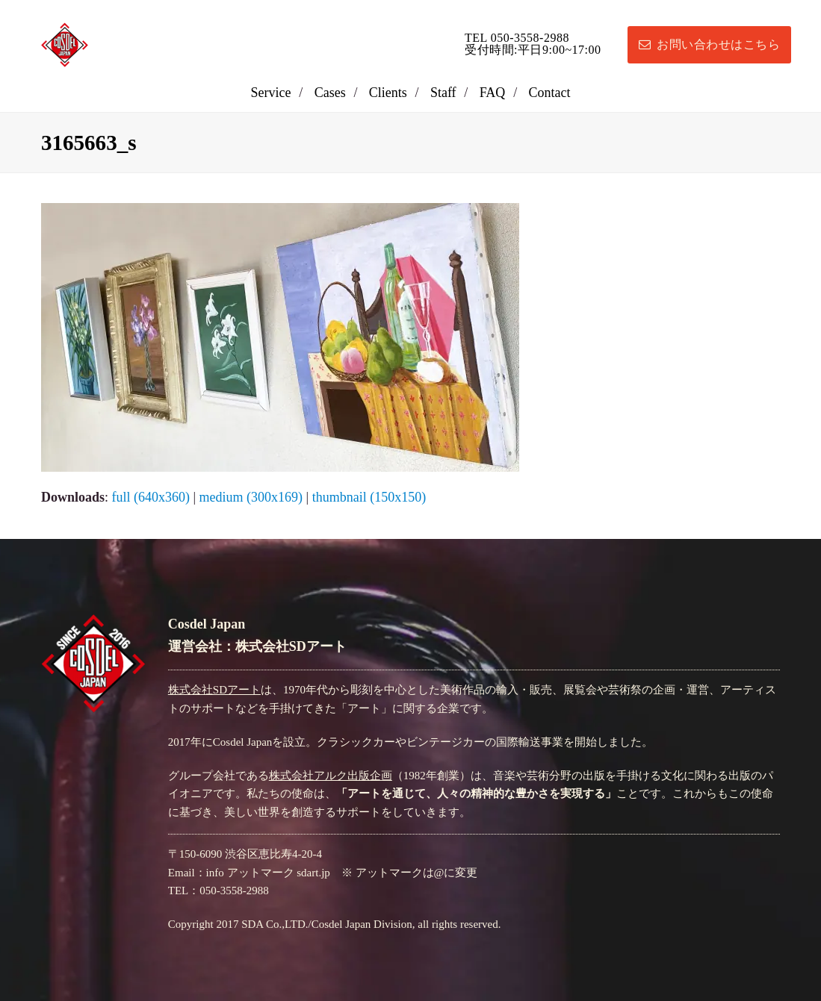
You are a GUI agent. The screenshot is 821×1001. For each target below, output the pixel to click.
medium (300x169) (251, 497)
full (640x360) (151, 497)
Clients (388, 92)
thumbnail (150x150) (369, 497)
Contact (549, 92)
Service (271, 92)
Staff (443, 92)
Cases (330, 92)
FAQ (493, 92)
